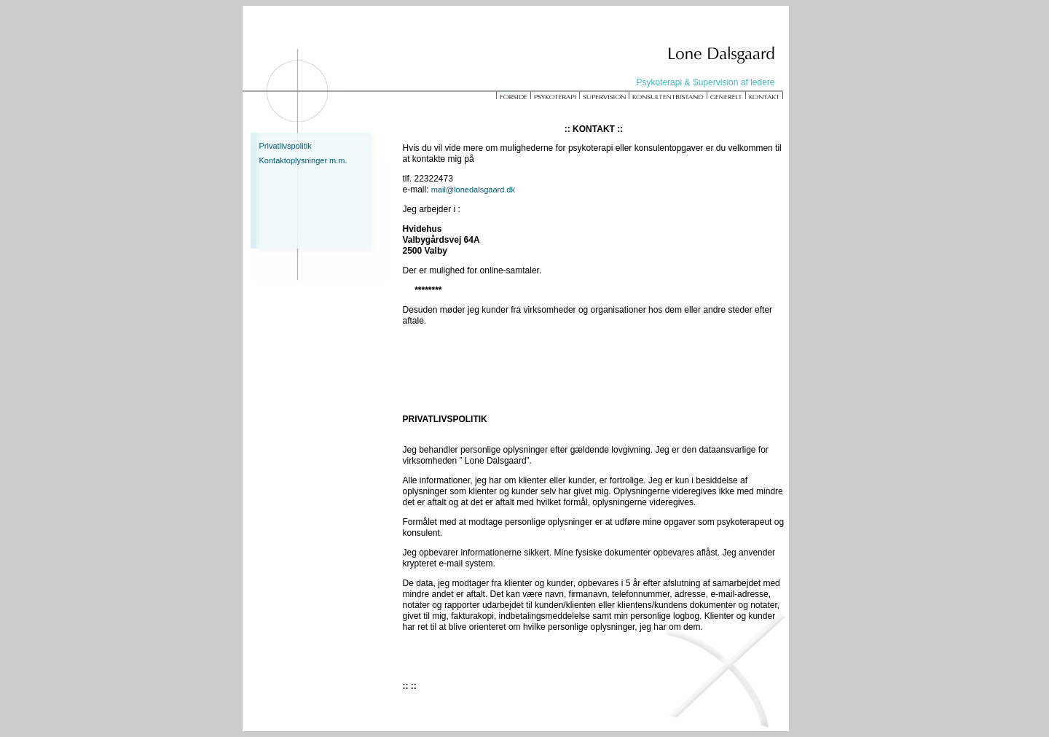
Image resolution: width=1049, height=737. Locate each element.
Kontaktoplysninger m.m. (303, 160)
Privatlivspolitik (285, 145)
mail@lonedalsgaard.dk (473, 189)
